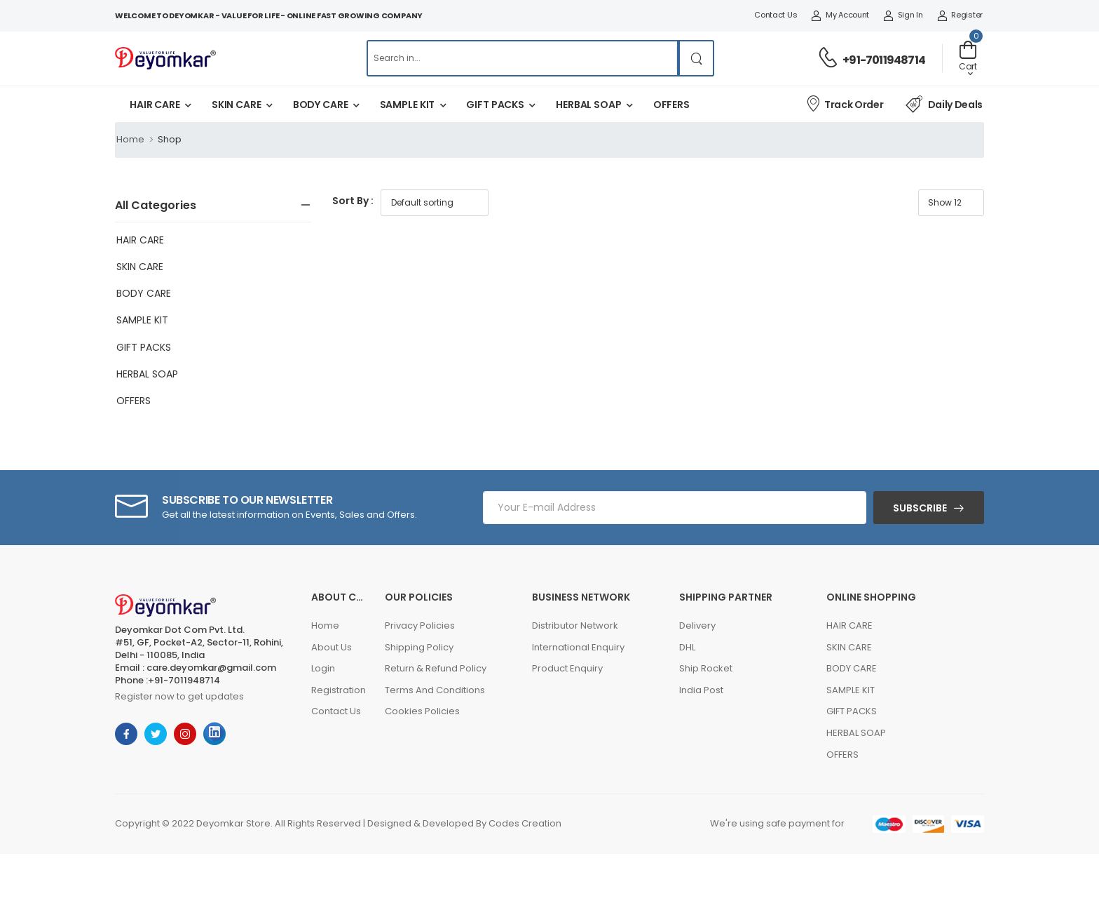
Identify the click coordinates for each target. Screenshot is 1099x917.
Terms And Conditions (435, 690)
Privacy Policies (420, 625)
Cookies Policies (422, 711)
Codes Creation (525, 823)
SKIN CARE (236, 105)
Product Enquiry (567, 668)
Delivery (697, 625)
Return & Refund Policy (435, 668)
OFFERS (671, 105)
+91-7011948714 (883, 60)
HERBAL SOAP (589, 105)
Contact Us (775, 14)
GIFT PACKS (495, 105)
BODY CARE (320, 105)
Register (960, 14)
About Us (331, 647)
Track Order (844, 103)
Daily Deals (944, 104)
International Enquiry (578, 647)
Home (130, 139)
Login (323, 668)
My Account (840, 14)
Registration (338, 690)
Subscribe (920, 508)
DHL (687, 647)
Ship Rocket (705, 668)
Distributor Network (575, 625)
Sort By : (353, 201)
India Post (701, 690)
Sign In (903, 14)
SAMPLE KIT (407, 105)
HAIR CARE (155, 105)
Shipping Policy (419, 647)
